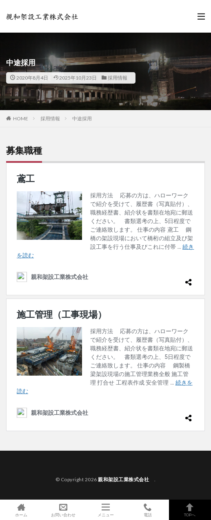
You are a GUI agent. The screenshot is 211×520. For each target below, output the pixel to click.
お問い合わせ (63, 510)
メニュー (105, 510)
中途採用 (82, 118)
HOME (20, 118)
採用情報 (117, 78)
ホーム (21, 510)
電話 (148, 510)
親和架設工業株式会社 (126, 479)
